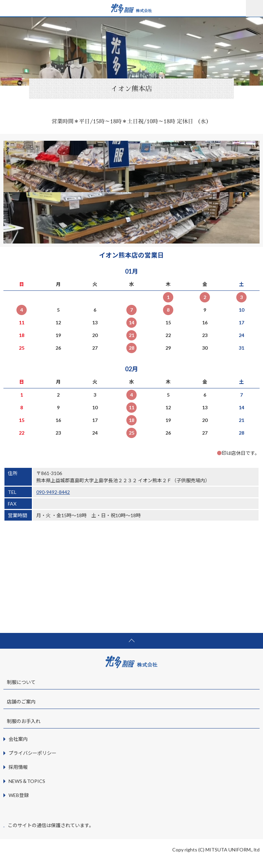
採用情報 (18, 767)
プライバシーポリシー (33, 753)
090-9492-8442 (53, 492)
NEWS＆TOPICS (27, 781)
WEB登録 (19, 795)
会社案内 (18, 739)
